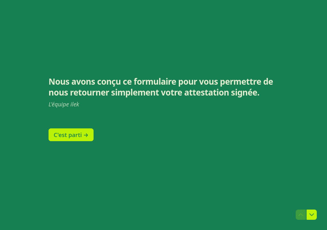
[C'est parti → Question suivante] (71, 134)
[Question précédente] (301, 215)
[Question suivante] (312, 215)
